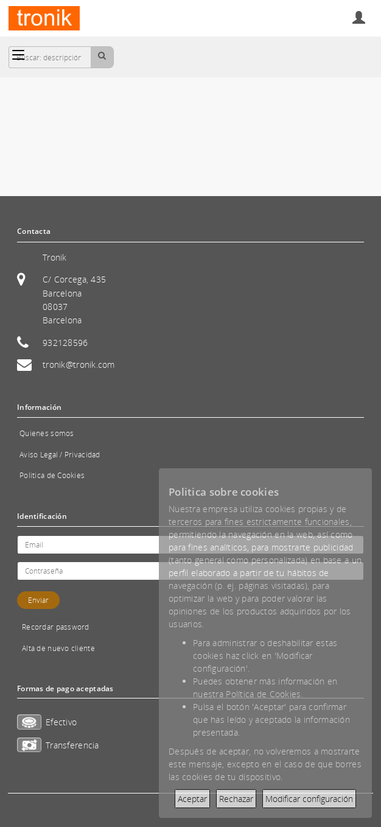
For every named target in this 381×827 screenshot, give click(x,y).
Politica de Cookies (52, 475)
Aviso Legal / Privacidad (59, 454)
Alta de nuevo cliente (58, 648)
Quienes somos (46, 433)
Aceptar (192, 798)
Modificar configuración (309, 798)
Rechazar (236, 798)
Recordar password (55, 627)
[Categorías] (18, 55)
